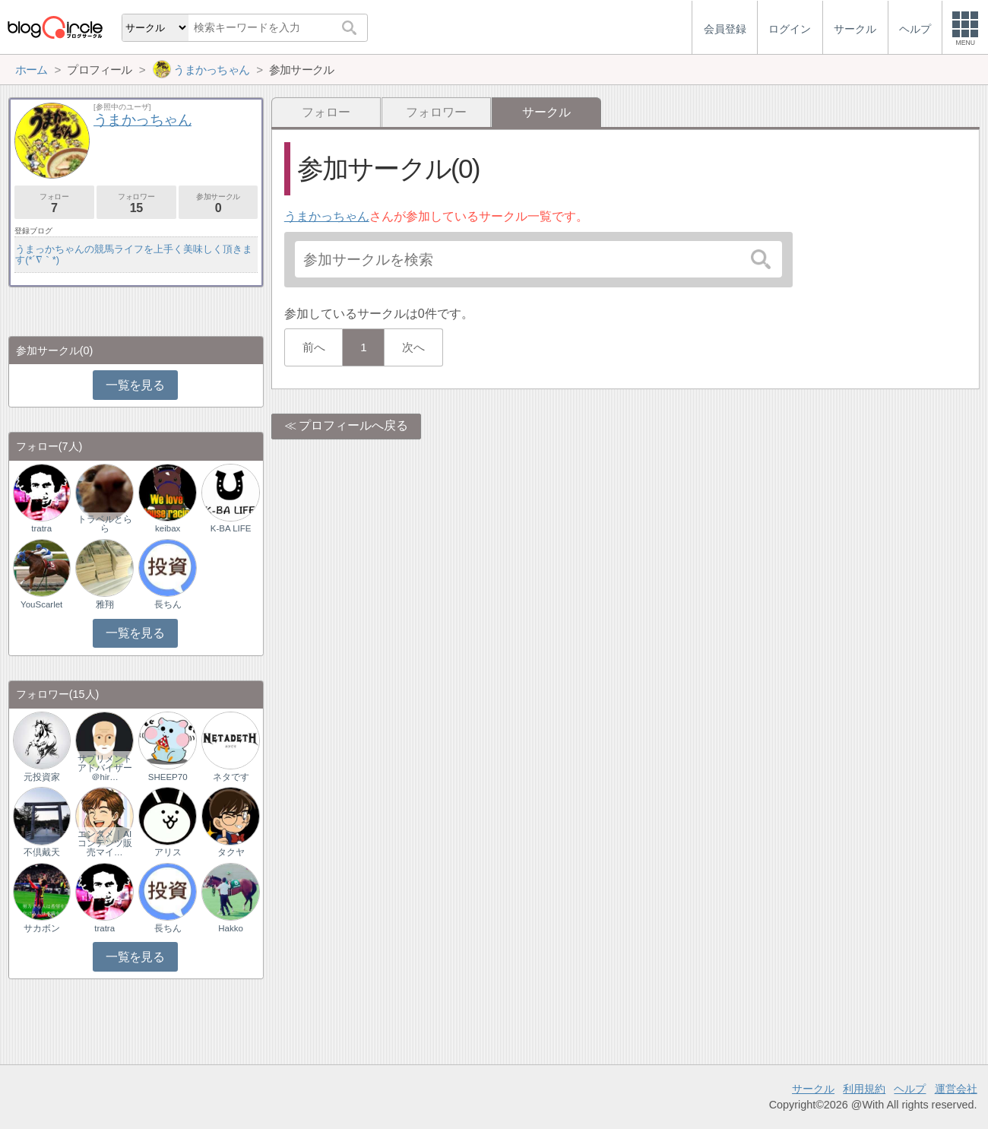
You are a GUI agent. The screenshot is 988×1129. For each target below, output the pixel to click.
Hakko (230, 928)
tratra (41, 528)
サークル (813, 1089)
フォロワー (436, 112)
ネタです (231, 777)
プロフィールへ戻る (353, 425)
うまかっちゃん (326, 216)
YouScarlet (41, 604)
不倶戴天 (42, 852)
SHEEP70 (168, 777)
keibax (167, 528)
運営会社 (956, 1089)
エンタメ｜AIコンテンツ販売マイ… (105, 843)
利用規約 (864, 1089)
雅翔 (105, 604)
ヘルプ (910, 1089)
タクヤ (231, 852)
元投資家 (42, 777)
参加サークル (218, 203)
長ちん (168, 604)
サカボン (42, 928)
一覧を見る (135, 385)
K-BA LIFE (231, 528)
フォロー (326, 112)
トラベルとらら (105, 524)
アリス (168, 852)
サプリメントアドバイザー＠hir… (105, 768)
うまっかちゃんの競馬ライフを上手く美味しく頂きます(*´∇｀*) (133, 254)
